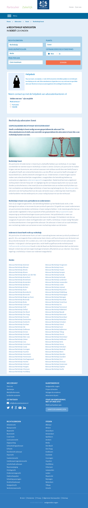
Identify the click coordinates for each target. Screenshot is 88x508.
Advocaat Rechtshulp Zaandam (55, 357)
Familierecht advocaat (14, 452)
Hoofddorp (50, 464)
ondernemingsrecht (34, 180)
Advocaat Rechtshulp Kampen (55, 272)
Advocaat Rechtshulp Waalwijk (55, 349)
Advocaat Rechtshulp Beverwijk (19, 299)
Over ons (78, 7)
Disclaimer (30, 498)
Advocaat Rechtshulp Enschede (19, 334)
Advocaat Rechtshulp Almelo (18, 270)
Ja (58, 54)
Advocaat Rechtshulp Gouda (18, 347)
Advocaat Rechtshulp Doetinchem (20, 319)
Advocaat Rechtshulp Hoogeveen (56, 265)
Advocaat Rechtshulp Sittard (54, 324)
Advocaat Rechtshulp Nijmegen (55, 297)
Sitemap (65, 498)
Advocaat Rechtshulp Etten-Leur (19, 337)
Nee (51, 54)
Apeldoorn (49, 437)
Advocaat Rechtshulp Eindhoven (19, 329)
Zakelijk (27, 7)
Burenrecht (11, 434)
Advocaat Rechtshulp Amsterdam (20, 282)
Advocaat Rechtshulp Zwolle (54, 369)
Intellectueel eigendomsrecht (17, 461)
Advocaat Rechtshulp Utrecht (54, 334)
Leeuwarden (50, 470)
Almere (48, 428)
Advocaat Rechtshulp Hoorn (54, 267)
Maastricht (49, 476)
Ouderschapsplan (13, 476)
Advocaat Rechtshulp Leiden (54, 285)
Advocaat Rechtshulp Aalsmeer (19, 265)
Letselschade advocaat (15, 464)
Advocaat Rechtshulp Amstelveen (20, 280)
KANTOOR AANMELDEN (57, 409)
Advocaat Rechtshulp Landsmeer (56, 280)
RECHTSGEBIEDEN (14, 422)
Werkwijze (10, 389)
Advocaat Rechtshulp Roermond (55, 314)
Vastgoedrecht (12, 485)
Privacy (38, 498)
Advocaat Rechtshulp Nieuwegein (56, 294)
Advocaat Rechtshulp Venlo (54, 342)
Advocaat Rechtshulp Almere (18, 272)
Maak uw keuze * (15, 101)
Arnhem (48, 440)
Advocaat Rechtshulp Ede (17, 327)
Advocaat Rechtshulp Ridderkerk (56, 309)
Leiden (48, 473)
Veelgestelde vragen (53, 386)
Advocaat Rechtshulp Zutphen (55, 366)
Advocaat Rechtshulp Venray (54, 344)
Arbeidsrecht (11, 425)
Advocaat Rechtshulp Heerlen (18, 362)
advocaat (71, 188)
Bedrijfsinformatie (13, 392)
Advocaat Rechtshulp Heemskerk (20, 354)
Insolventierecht (12, 458)
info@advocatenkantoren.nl (17, 403)
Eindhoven (49, 452)
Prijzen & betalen (52, 389)
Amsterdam (50, 434)
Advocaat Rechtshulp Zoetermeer (56, 364)
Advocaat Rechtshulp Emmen (18, 332)
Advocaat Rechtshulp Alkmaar (19, 267)
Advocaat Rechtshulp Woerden (55, 354)
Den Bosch (49, 446)
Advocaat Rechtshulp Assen (18, 290)
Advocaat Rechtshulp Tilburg (54, 332)
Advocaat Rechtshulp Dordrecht (19, 322)
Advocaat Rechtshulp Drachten (19, 324)
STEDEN (49, 422)
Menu (12, 16)
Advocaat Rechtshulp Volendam (55, 347)
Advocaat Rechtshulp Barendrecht (20, 292)
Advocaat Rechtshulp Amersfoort (19, 277)
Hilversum (49, 467)
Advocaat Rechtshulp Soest (54, 327)
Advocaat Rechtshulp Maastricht (55, 290)
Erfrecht (9, 449)
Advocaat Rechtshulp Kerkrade (55, 277)
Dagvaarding (11, 443)
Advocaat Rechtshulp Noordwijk (55, 299)
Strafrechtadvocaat (13, 482)
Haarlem (49, 461)
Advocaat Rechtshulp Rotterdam (55, 319)
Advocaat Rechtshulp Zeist (54, 359)
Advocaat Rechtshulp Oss (53, 304)
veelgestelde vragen (51, 502)
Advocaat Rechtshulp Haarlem (19, 352)
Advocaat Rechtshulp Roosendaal (56, 317)
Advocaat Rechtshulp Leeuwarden (56, 282)
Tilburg (48, 485)
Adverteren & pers (52, 395)
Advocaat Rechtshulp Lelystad (55, 287)
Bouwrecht (11, 431)
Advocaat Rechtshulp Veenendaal (56, 337)
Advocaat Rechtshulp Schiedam (55, 322)
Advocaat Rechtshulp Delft (17, 307)
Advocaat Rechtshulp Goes (17, 342)
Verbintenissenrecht (14, 488)
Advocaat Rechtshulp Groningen (19, 349)
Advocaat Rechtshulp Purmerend (56, 307)
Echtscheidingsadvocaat (15, 446)
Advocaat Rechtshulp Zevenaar (55, 362)
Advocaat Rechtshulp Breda (18, 302)
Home (71, 7)
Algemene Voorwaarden (51, 498)
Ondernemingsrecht (14, 473)
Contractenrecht (12, 440)
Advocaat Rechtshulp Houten (54, 270)
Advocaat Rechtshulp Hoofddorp (19, 371)
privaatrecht (63, 212)
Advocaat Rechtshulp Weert (54, 352)
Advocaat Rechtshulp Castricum (19, 304)
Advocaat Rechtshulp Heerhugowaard (21, 359)
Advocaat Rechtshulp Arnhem (18, 287)
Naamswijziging (12, 467)
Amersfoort (50, 431)
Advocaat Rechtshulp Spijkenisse (56, 329)
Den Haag (49, 449)
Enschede (49, 455)
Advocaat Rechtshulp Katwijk (54, 275)
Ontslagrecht (11, 470)
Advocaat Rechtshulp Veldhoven (55, 339)
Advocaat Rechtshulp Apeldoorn (19, 285)
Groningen (49, 458)
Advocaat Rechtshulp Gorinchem (19, 344)
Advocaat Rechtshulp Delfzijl (18, 309)
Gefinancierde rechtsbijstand (20, 246)
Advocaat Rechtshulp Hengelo (19, 366)
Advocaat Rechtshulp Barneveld (19, 294)
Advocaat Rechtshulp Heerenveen (20, 357)
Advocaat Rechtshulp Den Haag (19, 314)
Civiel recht (11, 437)
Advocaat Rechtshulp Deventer (19, 317)
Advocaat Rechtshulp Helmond (19, 364)
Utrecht (48, 488)
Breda (48, 443)
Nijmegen (49, 479)
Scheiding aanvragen (14, 479)
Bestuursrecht (12, 428)
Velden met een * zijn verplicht (21, 99)
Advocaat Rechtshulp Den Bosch (19, 312)
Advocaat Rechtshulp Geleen (18, 339)
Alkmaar (49, 425)
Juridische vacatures (14, 395)
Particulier (13, 7)
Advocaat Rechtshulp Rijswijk (54, 312)
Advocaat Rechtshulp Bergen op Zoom (21, 297)
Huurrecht (10, 455)
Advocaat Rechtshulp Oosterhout (56, 302)
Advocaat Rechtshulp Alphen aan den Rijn (22, 275)
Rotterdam (49, 482)
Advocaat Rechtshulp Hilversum (19, 369)
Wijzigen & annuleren (53, 392)
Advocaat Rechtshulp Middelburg (56, 292)
